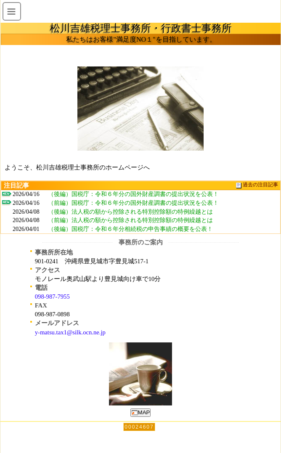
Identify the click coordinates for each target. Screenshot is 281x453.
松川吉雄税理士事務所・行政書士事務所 (141, 28)
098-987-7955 (52, 296)
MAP (140, 412)
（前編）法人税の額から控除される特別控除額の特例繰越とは (130, 220)
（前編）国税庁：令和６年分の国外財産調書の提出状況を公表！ (133, 203)
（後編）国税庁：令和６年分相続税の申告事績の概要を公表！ (130, 229)
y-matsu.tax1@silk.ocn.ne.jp (70, 332)
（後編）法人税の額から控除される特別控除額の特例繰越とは (130, 212)
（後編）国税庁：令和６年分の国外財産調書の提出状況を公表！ (133, 194)
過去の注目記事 (260, 185)
